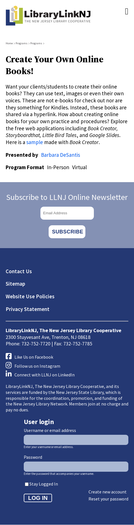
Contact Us (19, 271)
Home (9, 43)
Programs (21, 43)
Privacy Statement (27, 309)
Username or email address (50, 430)
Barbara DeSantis (60, 154)
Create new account (107, 492)
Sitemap (15, 283)
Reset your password (108, 499)
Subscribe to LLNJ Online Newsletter (67, 197)
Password (33, 457)
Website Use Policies (30, 296)
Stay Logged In (43, 484)
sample (34, 142)
